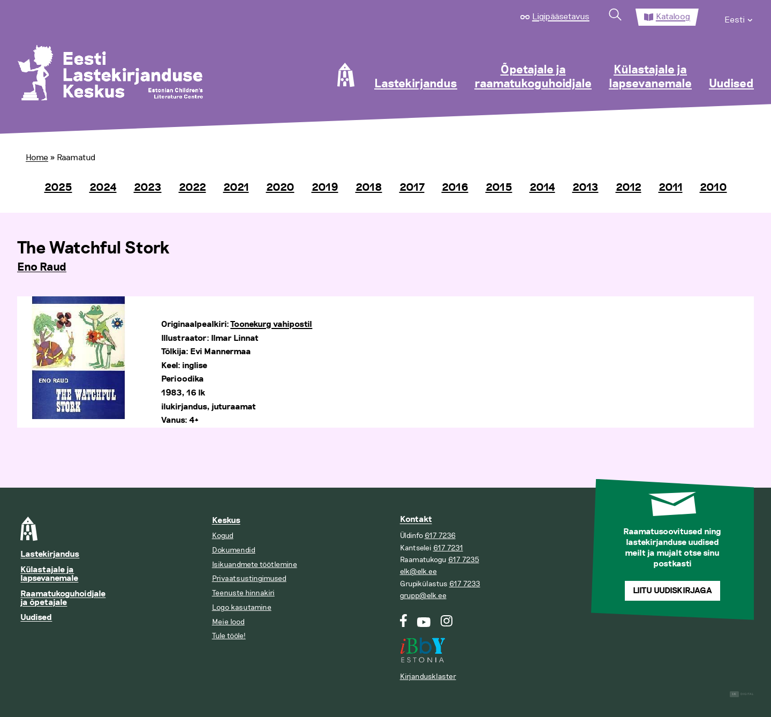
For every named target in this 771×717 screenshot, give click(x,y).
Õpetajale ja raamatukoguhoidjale (533, 77)
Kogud (222, 535)
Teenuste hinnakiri (243, 593)
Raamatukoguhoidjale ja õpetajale (62, 598)
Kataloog (673, 16)
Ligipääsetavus (560, 16)
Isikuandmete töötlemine (254, 564)
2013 (585, 188)
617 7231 (448, 547)
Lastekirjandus (415, 84)
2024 (103, 188)
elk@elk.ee (418, 571)
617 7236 (440, 535)
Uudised (731, 84)
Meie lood (228, 621)
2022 (192, 188)
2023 (148, 188)
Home (37, 157)
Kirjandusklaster (428, 676)
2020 (280, 188)
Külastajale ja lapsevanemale (650, 77)
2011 (671, 188)
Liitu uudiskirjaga (672, 590)
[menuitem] (739, 17)
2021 (236, 188)
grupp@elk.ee (423, 595)
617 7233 (464, 583)
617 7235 (463, 559)
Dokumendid (233, 550)
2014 (542, 188)
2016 (455, 188)
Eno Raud (41, 267)
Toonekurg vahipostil (271, 324)
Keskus (226, 520)
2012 (628, 188)
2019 (325, 188)
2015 (499, 188)
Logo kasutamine (241, 607)
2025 (58, 188)
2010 (713, 188)
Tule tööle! (229, 635)
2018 (369, 188)
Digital (742, 694)
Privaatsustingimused (249, 578)
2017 (412, 188)
